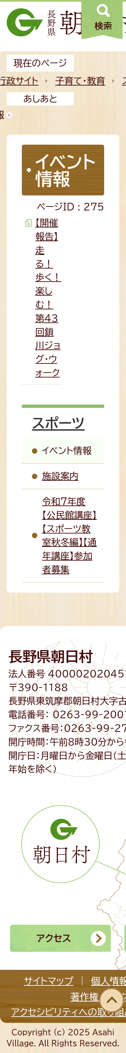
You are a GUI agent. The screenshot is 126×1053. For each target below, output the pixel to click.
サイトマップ (48, 981)
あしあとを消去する (9, 115)
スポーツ (58, 423)
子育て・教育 (80, 80)
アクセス (53, 938)
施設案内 (60, 475)
